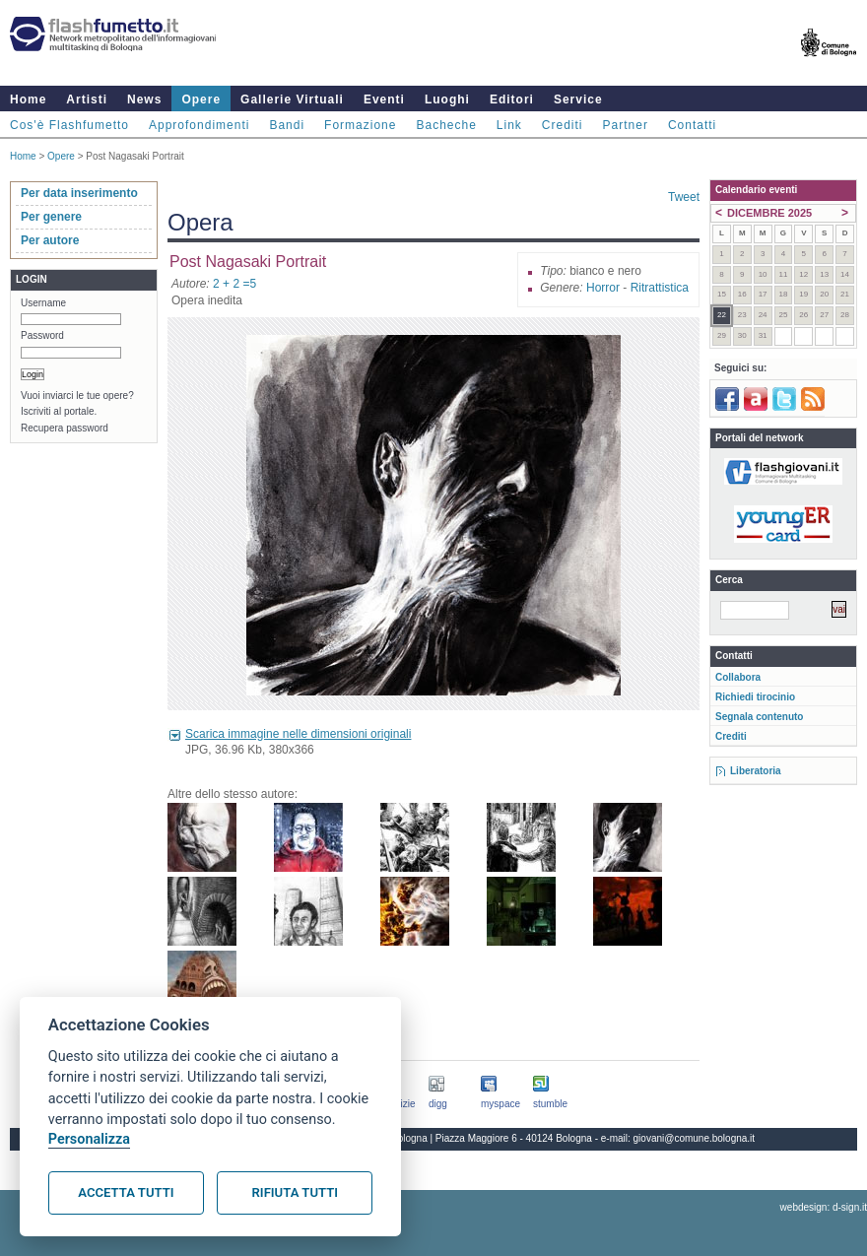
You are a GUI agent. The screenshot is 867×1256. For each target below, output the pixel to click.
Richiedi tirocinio (755, 697)
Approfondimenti (199, 125)
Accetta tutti (125, 1192)
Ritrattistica (660, 288)
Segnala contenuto (759, 716)
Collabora (738, 677)
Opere (201, 99)
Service (578, 99)
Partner (625, 125)
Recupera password (64, 428)
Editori (512, 99)
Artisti (86, 99)
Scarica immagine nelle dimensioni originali (298, 734)
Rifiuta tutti (295, 1192)
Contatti (692, 125)
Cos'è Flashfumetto (69, 125)
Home (28, 99)
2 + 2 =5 (234, 284)
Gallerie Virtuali (292, 99)
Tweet (684, 197)
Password (42, 335)
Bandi (286, 125)
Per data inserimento (79, 193)
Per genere (51, 217)
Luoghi (447, 99)
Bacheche (446, 125)
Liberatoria (755, 770)
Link (509, 125)
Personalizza (89, 1139)
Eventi (384, 99)
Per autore (50, 240)
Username (43, 302)
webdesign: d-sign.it (823, 1207)
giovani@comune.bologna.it (695, 1138)
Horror (603, 288)
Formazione (360, 125)
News (144, 99)
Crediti (562, 125)
